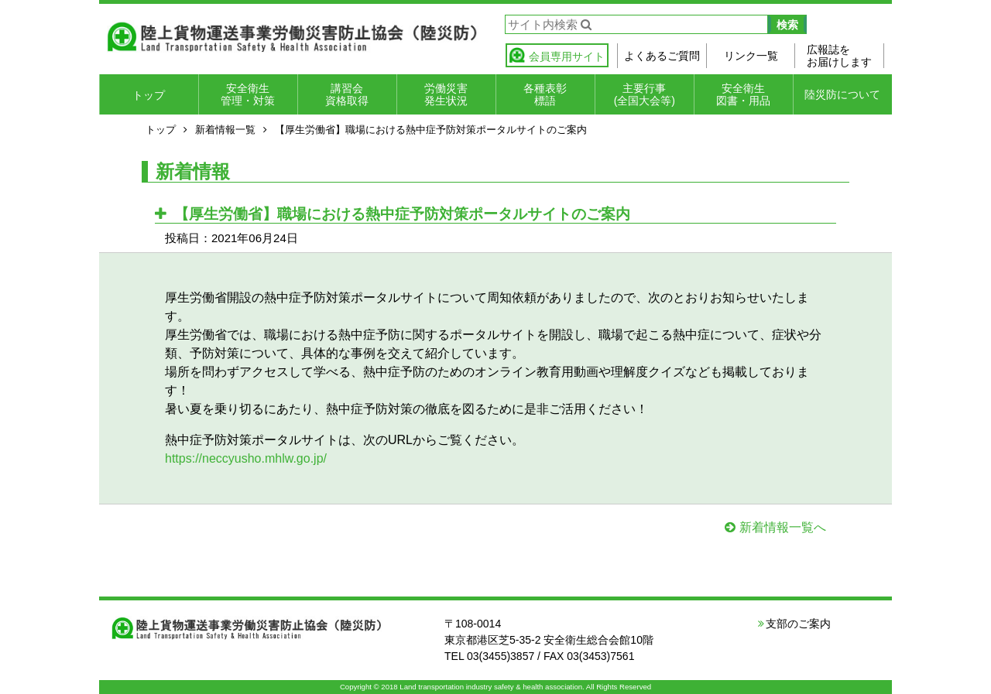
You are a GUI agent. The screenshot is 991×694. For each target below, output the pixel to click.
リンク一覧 (751, 56)
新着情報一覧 (225, 129)
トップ (148, 95)
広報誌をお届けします (839, 55)
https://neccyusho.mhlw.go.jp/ (246, 458)
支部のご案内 (798, 623)
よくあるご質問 (662, 56)
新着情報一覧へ (782, 527)
